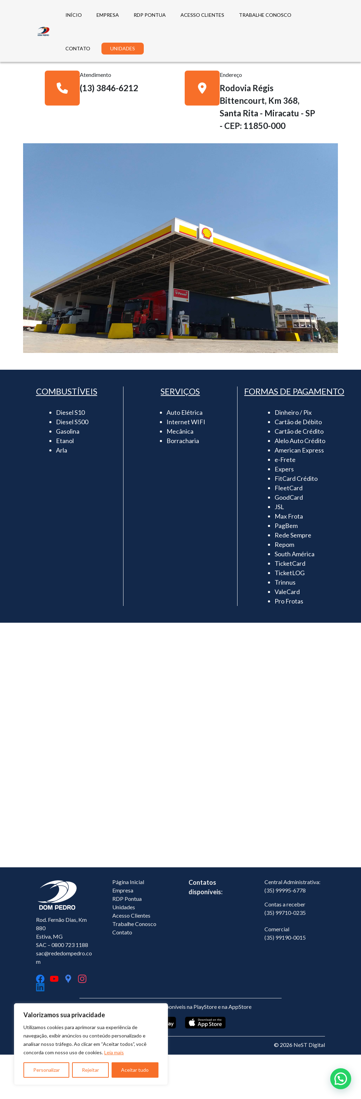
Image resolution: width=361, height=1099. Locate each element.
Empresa (122, 934)
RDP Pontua (127, 943)
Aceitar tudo (135, 1070)
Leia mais (114, 1052)
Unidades (123, 951)
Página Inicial (128, 926)
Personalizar (46, 1070)
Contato (122, 976)
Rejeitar (90, 1070)
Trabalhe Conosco (134, 968)
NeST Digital (309, 1089)
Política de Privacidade (63, 1089)
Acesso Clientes (131, 959)
